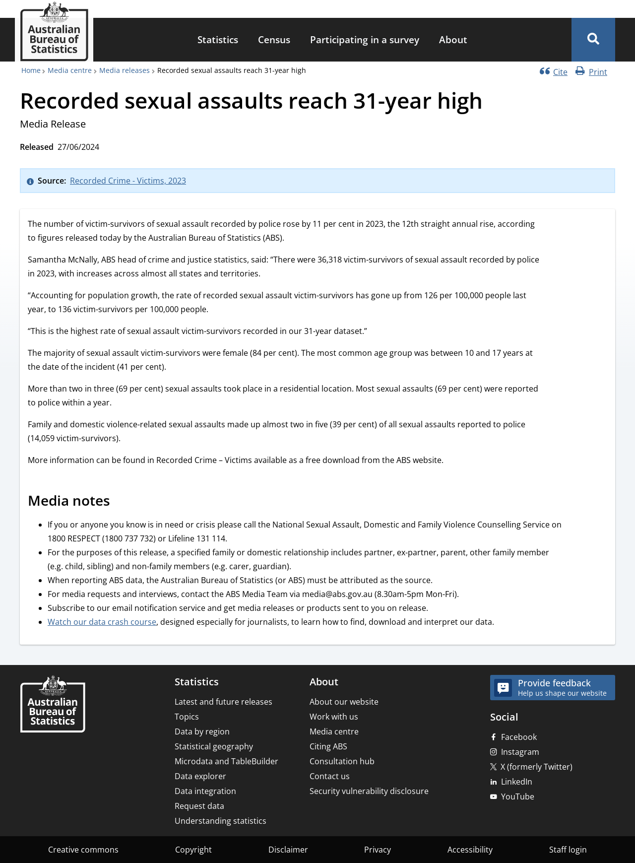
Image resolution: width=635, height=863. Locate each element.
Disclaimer (288, 849)
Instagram (520, 751)
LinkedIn (516, 781)
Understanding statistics (220, 820)
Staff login (568, 849)
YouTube (517, 796)
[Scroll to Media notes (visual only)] (121, 502)
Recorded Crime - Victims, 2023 (128, 180)
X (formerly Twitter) (536, 766)
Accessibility (470, 849)
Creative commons (83, 849)
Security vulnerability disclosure (369, 791)
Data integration (205, 791)
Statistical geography (214, 746)
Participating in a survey (364, 39)
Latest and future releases (223, 701)
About (453, 39)
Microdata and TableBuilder (226, 761)
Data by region (202, 731)
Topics (187, 716)
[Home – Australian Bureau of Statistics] (52, 705)
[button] (593, 40)
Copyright (193, 849)
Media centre (70, 70)
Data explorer (200, 776)
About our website (344, 701)
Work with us (334, 716)
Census (274, 39)
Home (31, 70)
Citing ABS (328, 746)
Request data (199, 805)
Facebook (519, 736)
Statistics (217, 39)
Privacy (377, 849)
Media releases (124, 70)
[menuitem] (218, 40)
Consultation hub (342, 761)
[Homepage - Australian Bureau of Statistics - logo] (54, 31)
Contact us (330, 776)
